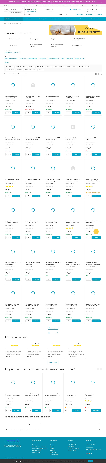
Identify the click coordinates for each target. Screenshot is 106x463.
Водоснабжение (69, 19)
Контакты (72, 5)
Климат (82, 19)
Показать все (53, 328)
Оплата (38, 5)
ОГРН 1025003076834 (73, 448)
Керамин (7, 62)
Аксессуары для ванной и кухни (39, 448)
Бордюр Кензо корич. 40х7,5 (79, 343)
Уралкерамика (42, 58)
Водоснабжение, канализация (39, 446)
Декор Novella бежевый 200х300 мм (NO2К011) (37, 343)
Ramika (62, 58)
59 (55, 332)
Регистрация (99, 5)
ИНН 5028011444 (72, 444)
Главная (6, 23)
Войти (93, 5)
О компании (25, 5)
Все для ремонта (55, 19)
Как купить (52, 450)
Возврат (44, 5)
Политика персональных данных (10, 457)
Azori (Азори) (69, 58)
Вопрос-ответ (51, 5)
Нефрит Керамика (80, 58)
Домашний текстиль (37, 443)
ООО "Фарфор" (71, 443)
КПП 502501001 (72, 446)
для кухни (16, 52)
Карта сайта (21, 457)
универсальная (8, 52)
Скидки (32, 5)
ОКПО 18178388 (72, 450)
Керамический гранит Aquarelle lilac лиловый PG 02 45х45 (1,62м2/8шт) (16, 343)
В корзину (16, 112)
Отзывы (58, 5)
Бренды (78, 5)
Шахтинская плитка (54, 58)
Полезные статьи (54, 454)
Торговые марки (95, 19)
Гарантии (84, 5)
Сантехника (29, 19)
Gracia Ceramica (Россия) (11, 58)
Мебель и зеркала (36, 450)
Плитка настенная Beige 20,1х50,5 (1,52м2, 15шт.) (58, 343)
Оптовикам (65, 5)
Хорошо (90, 461)
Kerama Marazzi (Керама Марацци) (28, 58)
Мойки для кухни (36, 452)
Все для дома (42, 19)
